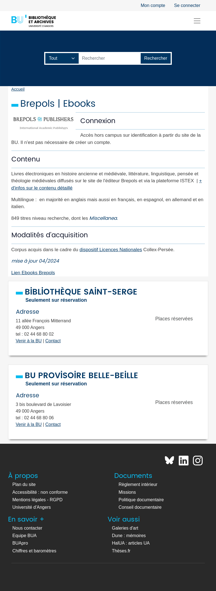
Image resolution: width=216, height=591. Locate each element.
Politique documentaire (141, 499)
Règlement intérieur (138, 484)
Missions (127, 492)
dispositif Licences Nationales (111, 249)
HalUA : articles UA (131, 543)
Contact (53, 340)
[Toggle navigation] (197, 20)
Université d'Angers (32, 507)
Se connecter (187, 5)
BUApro (20, 543)
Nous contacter (28, 528)
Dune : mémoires (129, 535)
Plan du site (24, 484)
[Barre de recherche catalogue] (110, 58)
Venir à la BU (29, 340)
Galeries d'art (125, 528)
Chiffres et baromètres (34, 550)
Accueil (18, 89)
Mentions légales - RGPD (38, 499)
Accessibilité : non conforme (40, 492)
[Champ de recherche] (62, 58)
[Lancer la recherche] (156, 58)
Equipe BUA (25, 535)
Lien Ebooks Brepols (33, 272)
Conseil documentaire (140, 507)
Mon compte (153, 5)
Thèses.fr (121, 550)
